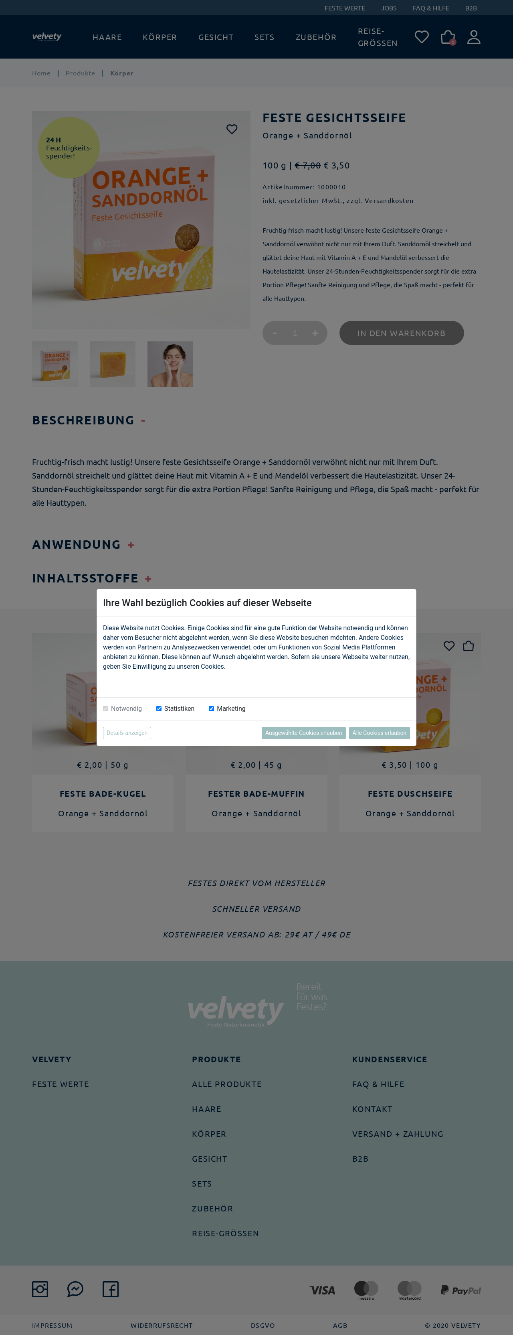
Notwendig (126, 708)
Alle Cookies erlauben (379, 733)
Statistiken (179, 708)
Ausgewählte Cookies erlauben (303, 733)
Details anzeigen (127, 733)
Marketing (231, 708)
